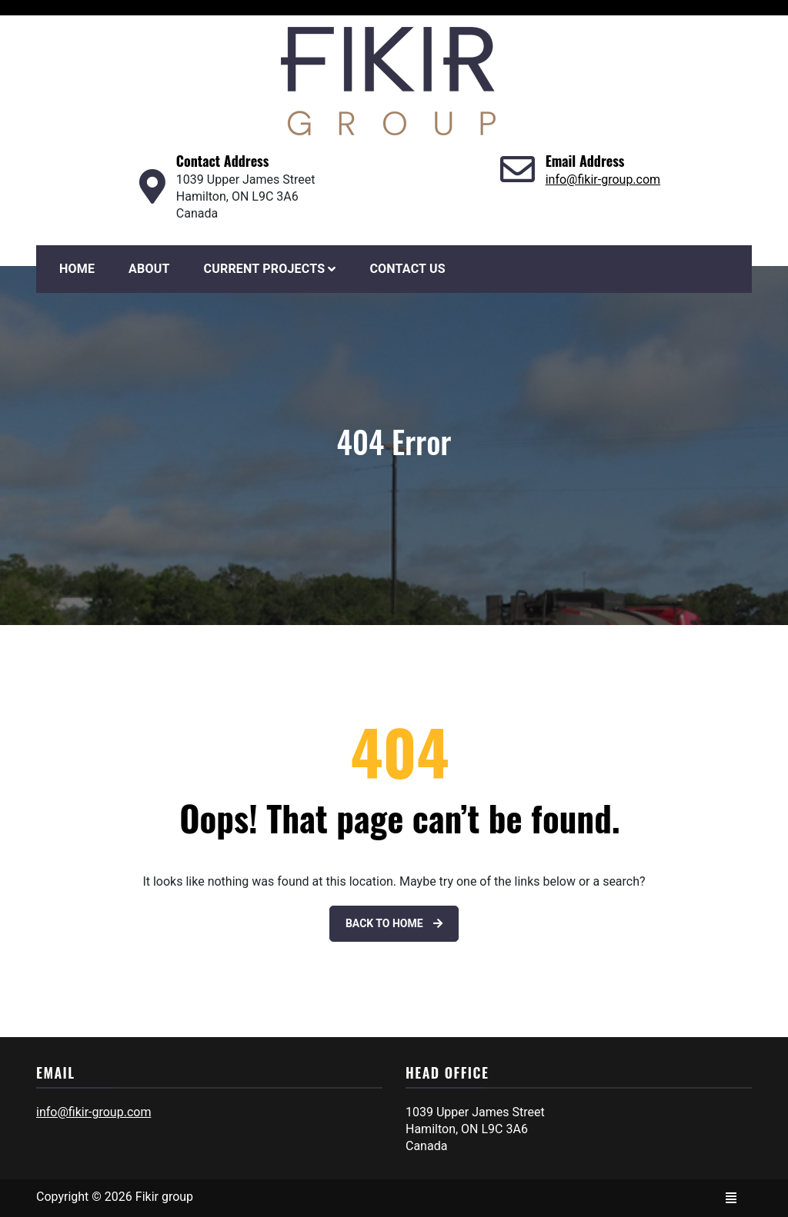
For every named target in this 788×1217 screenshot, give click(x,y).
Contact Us (407, 268)
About (149, 268)
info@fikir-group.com (603, 179)
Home (77, 268)
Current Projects (265, 268)
